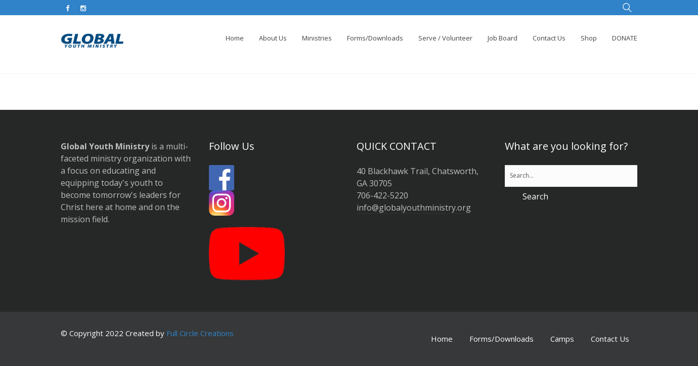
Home (442, 339)
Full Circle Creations (200, 333)
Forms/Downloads (501, 339)
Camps (562, 339)
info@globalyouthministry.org (414, 207)
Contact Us (610, 339)
